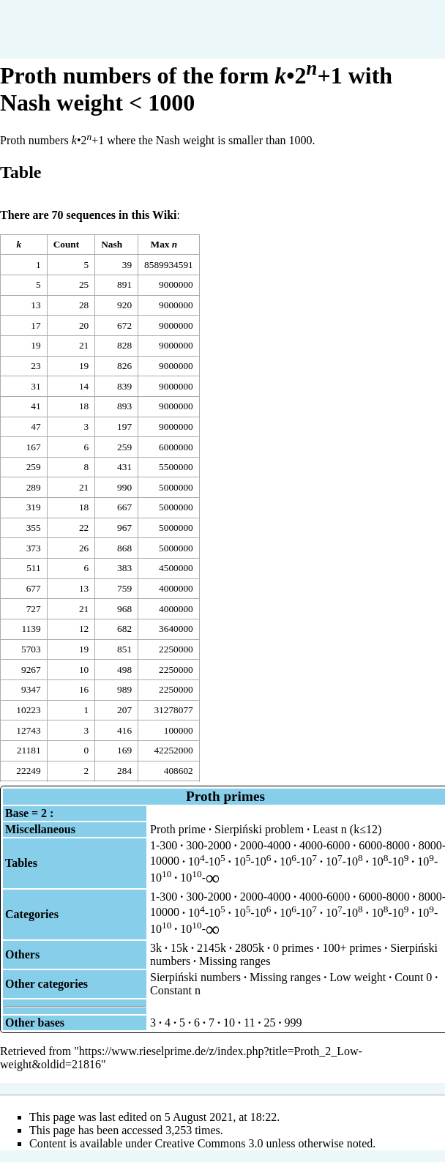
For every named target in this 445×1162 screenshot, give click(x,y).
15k (179, 948)
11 (249, 1022)
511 (33, 567)
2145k (211, 948)
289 (33, 487)
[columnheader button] (24, 244)
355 (33, 527)
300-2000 (208, 845)
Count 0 (413, 977)
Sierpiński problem (259, 829)
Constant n (175, 990)
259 (33, 466)
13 (35, 304)
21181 (29, 750)
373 (33, 548)
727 (33, 608)
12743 (28, 730)
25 (269, 1022)
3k (156, 948)
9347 (31, 689)
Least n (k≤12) (347, 829)
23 (35, 365)
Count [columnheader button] (66, 244)
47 (35, 426)
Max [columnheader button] (164, 244)
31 (35, 386)
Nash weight (185, 140)
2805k (249, 948)
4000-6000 (324, 845)
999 (293, 1022)
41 (35, 406)
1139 (30, 628)
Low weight (357, 977)
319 (33, 507)
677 (33, 588)
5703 (31, 649)
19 (35, 345)
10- (200, 877)
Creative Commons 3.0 (209, 1143)
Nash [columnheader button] (111, 244)
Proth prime (178, 829)
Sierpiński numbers (195, 977)
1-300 (163, 845)
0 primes (293, 948)
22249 (28, 770)
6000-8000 (384, 845)
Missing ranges (234, 961)
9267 (31, 669)
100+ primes (352, 948)
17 (35, 325)
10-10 (206, 861)
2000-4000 (265, 845)
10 (229, 1022)
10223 (28, 709)
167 (33, 447)
